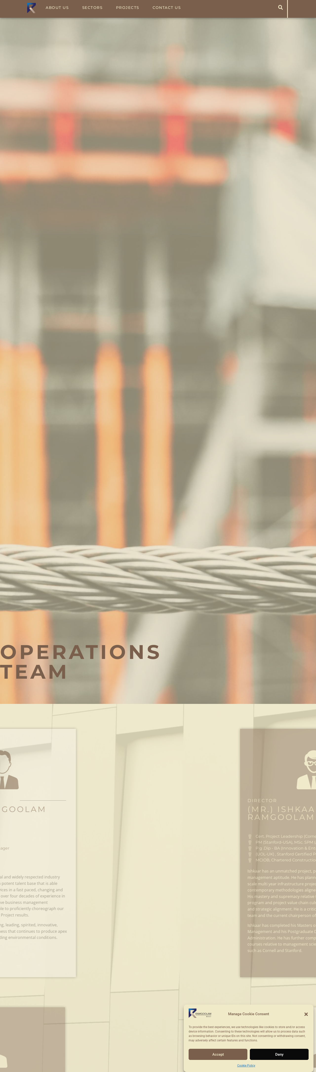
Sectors (94, 7)
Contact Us (169, 7)
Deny (279, 1054)
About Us (59, 7)
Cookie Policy (246, 1065)
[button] (306, 1014)
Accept (218, 1054)
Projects (130, 7)
